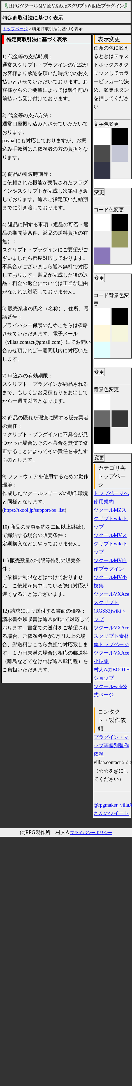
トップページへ (111, 493)
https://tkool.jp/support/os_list (34, 510)
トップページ (15, 29)
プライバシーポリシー (91, 832)
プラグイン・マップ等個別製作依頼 (111, 745)
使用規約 (104, 502)
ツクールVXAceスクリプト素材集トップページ (111, 636)
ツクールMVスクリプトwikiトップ (111, 544)
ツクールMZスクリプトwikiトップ (111, 518)
